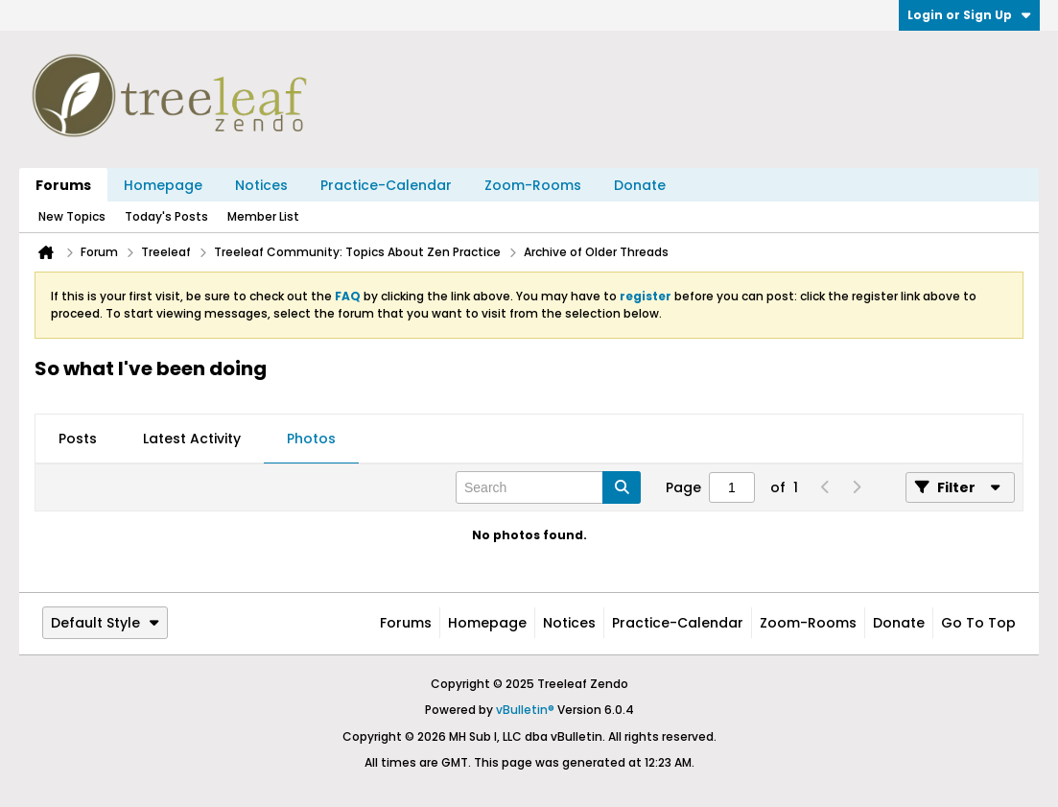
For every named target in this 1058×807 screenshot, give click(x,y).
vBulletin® (525, 709)
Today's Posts (166, 216)
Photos (311, 438)
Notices (261, 185)
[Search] (548, 487)
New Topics (72, 216)
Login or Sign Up (969, 15)
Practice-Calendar (386, 185)
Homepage (163, 185)
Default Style (105, 622)
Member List (263, 216)
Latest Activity (192, 438)
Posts (78, 438)
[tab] (77, 439)
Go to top (978, 622)
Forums (63, 185)
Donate (640, 185)
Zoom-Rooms (532, 185)
